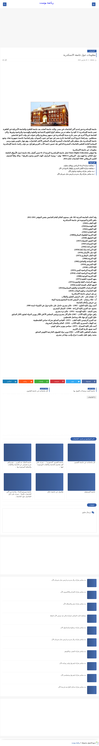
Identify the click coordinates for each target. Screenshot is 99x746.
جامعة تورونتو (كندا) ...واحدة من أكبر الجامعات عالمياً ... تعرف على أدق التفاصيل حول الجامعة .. (18, 494)
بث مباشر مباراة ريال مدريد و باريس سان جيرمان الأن (75, 174)
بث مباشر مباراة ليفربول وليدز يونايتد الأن (72, 663)
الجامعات (92, 51)
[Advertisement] (49, 29)
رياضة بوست (46, 2)
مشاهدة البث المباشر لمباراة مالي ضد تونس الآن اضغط (68, 616)
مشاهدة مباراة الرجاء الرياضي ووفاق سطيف (78, 165)
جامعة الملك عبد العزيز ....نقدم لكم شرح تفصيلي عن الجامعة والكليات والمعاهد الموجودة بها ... (19, 464)
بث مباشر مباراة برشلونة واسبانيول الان (73, 627)
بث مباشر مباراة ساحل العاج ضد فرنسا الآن (72, 687)
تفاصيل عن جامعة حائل (55, 492)
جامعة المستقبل (89, 492)
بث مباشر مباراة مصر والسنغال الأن (74, 604)
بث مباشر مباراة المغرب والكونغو (75, 651)
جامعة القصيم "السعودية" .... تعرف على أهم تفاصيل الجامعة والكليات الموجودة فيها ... (49, 464)
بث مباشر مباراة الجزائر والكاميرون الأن (73, 592)
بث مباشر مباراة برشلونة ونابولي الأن (81, 171)
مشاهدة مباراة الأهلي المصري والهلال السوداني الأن (76, 168)
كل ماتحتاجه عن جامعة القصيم (84, 462)
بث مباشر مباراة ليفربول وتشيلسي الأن (73, 675)
